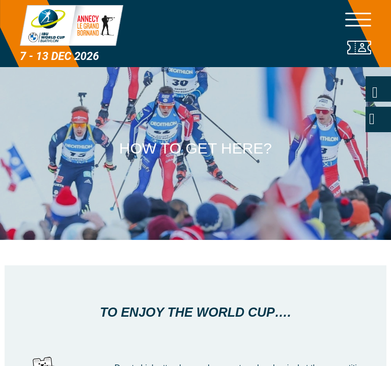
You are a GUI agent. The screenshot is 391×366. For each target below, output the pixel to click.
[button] (195, 227)
